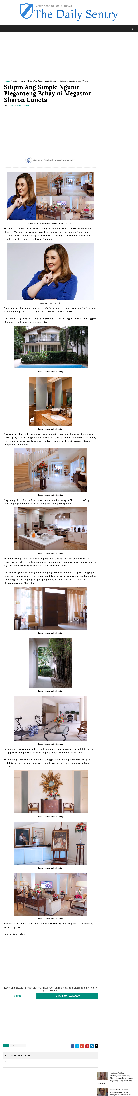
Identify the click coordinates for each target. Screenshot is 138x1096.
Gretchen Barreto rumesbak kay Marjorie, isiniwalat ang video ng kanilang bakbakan (120, 99)
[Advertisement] (48, 56)
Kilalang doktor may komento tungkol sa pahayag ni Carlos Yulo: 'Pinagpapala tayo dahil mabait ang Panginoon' (114, 59)
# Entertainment (18, 1047)
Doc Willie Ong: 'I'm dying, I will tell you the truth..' (121, 71)
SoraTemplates (21, 1091)
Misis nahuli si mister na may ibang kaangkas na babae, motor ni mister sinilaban (120, 163)
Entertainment (19, 81)
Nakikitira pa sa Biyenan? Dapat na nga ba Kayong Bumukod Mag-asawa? (121, 137)
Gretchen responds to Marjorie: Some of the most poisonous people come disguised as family (121, 149)
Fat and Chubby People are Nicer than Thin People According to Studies (122, 112)
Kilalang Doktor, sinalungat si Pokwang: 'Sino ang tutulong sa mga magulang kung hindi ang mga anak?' (115, 42)
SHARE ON (64, 997)
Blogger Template (52, 1091)
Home (7, 81)
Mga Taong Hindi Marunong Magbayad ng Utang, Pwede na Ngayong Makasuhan (121, 85)
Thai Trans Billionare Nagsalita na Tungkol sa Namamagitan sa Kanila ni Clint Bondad (121, 124)
